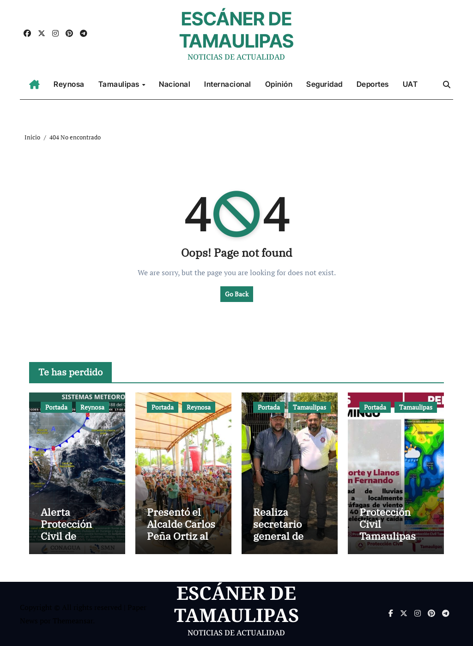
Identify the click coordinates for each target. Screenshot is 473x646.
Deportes (373, 84)
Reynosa (69, 84)
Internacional (227, 84)
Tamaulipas (119, 84)
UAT (410, 84)
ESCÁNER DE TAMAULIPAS (236, 29)
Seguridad (324, 84)
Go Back (237, 294)
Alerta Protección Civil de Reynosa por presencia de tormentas (71, 542)
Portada (56, 407)
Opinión (279, 84)
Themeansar (73, 621)
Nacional (174, 84)
